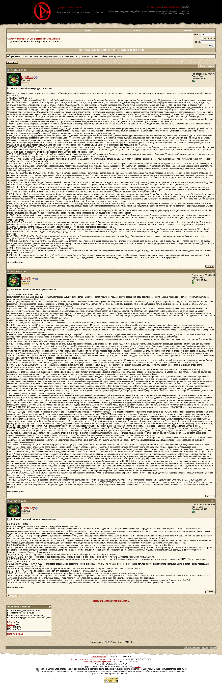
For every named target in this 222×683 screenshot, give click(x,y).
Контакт (188, 30)
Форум (88, 30)
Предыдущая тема (102, 601)
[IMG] (9, 627)
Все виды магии (37, 39)
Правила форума (15, 634)
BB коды (11, 622)
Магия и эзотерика (18, 39)
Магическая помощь (172, 7)
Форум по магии (154, 7)
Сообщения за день (127, 50)
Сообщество (109, 50)
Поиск (141, 50)
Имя (196, 34)
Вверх (213, 647)
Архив (205, 647)
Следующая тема (120, 601)
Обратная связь (192, 647)
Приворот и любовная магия (69, 7)
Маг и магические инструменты (97, 662)
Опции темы (206, 66)
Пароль (197, 42)
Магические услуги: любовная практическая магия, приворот (97, 659)
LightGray (28, 77)
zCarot (138, 666)
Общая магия (53, 39)
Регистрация (84, 50)
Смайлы (11, 624)
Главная (35, 30)
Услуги (136, 30)
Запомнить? (208, 39)
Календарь (96, 50)
